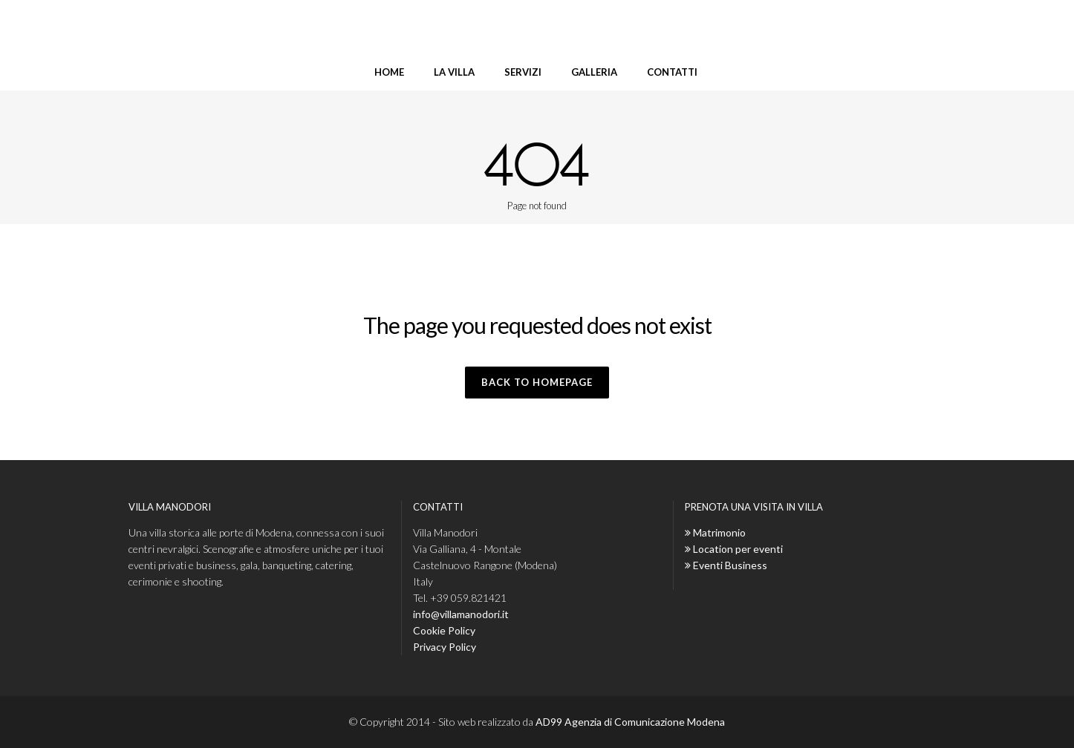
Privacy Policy (444, 646)
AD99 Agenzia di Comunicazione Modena (630, 721)
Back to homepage (537, 382)
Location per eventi (738, 548)
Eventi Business (730, 565)
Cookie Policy (444, 630)
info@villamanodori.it (461, 614)
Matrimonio (719, 532)
